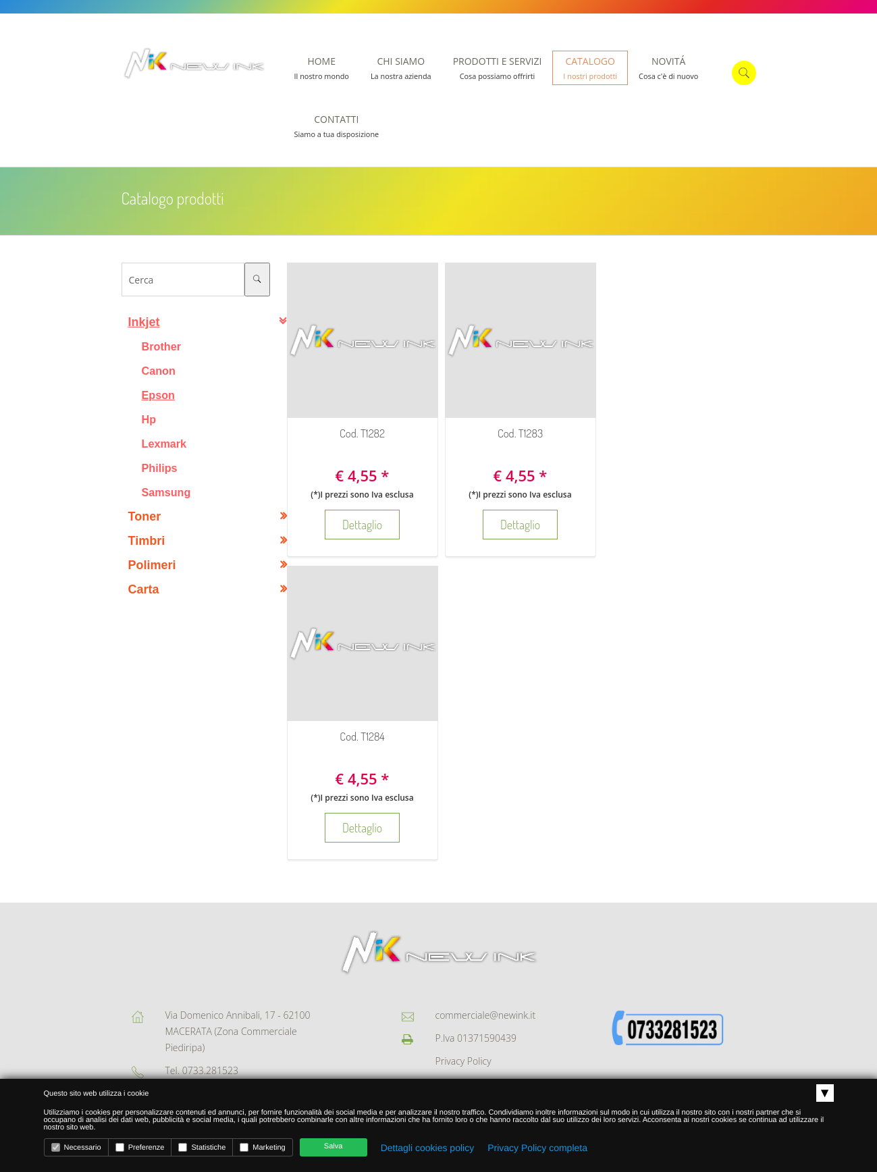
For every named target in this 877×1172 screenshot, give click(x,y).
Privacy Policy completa (537, 1147)
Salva (333, 1146)
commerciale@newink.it (485, 1015)
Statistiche (201, 1147)
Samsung (166, 492)
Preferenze (140, 1147)
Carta (143, 589)
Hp (149, 419)
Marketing (262, 1147)
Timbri (146, 541)
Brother (161, 346)
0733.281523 (210, 1070)
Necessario (76, 1147)
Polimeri (152, 565)
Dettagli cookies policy (428, 1147)
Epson (158, 395)
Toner (144, 516)
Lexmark (164, 443)
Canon (159, 371)
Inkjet (144, 322)
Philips (160, 468)
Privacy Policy (463, 1061)
